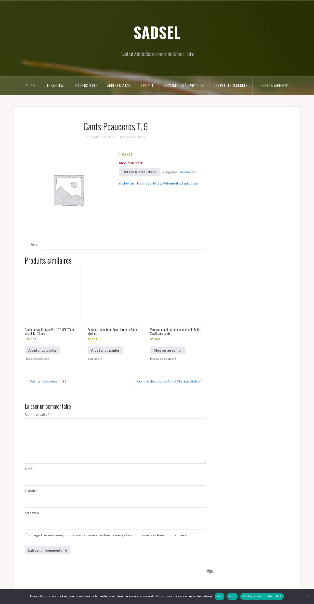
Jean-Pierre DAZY (132, 137)
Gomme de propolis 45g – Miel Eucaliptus (168, 381)
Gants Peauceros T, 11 (48, 381)
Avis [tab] (34, 244)
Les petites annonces (231, 85)
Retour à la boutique (139, 172)
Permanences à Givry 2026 (183, 85)
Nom (30, 469)
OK (219, 596)
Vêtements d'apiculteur (181, 183)
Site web (32, 513)
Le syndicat (56, 85)
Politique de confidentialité (262, 596)
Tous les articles (148, 183)
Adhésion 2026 (118, 85)
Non (232, 596)
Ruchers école (86, 85)
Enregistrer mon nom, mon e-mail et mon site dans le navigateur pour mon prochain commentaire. (108, 535)
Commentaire (37, 414)
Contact (146, 85)
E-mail (31, 491)
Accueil (31, 85)
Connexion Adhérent (273, 85)
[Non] (307, 596)
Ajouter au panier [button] (42, 350)
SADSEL (157, 32)
